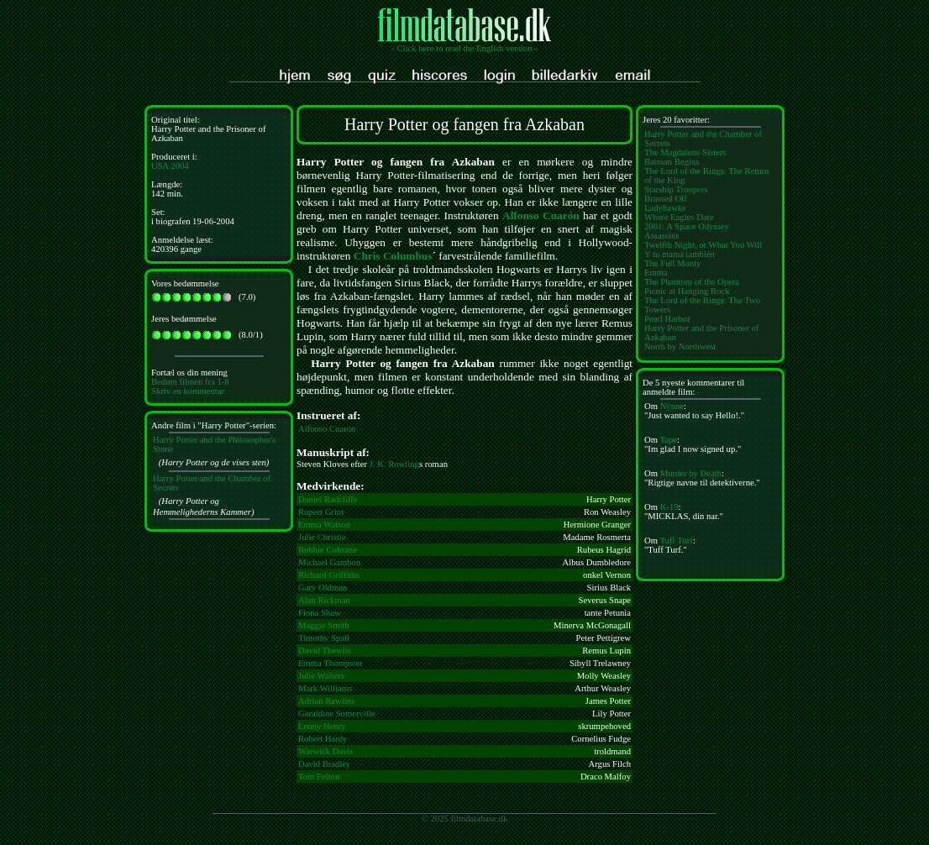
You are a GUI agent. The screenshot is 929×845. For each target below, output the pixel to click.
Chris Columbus (393, 255)
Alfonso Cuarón (541, 215)
